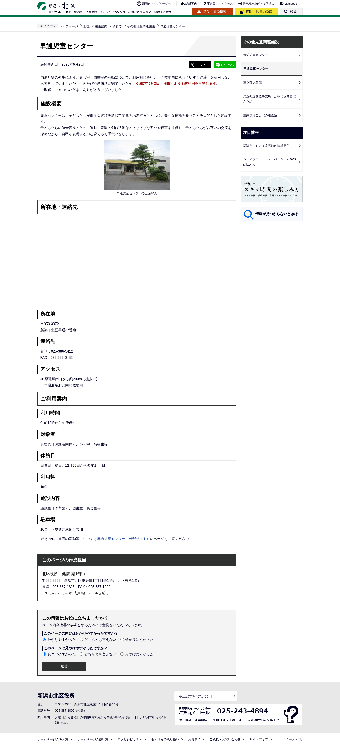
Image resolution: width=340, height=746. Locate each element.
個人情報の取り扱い (165, 739)
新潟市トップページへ (156, 3)
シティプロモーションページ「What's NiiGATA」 (269, 161)
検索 (293, 11)
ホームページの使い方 (92, 739)
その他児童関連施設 (141, 26)
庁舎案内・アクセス (220, 3)
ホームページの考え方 (52, 739)
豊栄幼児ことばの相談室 (260, 115)
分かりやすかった (62, 640)
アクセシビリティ (129, 739)
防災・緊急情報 (215, 11)
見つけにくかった (139, 654)
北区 (86, 26)
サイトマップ (259, 739)
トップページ (68, 26)
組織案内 (191, 3)
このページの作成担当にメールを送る (79, 593)
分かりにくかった (139, 640)
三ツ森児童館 (252, 82)
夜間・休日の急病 (259, 11)
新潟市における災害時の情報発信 (266, 145)
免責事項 (194, 739)
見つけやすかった (62, 654)
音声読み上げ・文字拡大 (258, 3)
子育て (117, 26)
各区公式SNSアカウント (196, 696)
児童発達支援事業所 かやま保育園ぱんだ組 (269, 99)
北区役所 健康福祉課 (62, 574)
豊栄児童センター (255, 55)
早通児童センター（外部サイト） (123, 539)
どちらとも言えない (100, 640)
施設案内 (101, 26)
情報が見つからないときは (276, 214)
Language (290, 3)
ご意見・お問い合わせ (225, 739)
